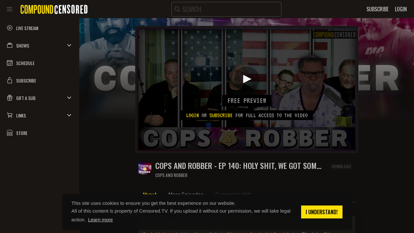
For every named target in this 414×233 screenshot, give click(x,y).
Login (192, 115)
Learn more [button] (100, 219)
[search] (226, 9)
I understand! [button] (322, 212)
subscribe (221, 115)
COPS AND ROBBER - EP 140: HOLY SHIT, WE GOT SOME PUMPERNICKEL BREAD (237, 165)
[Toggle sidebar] (9, 9)
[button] (39, 45)
